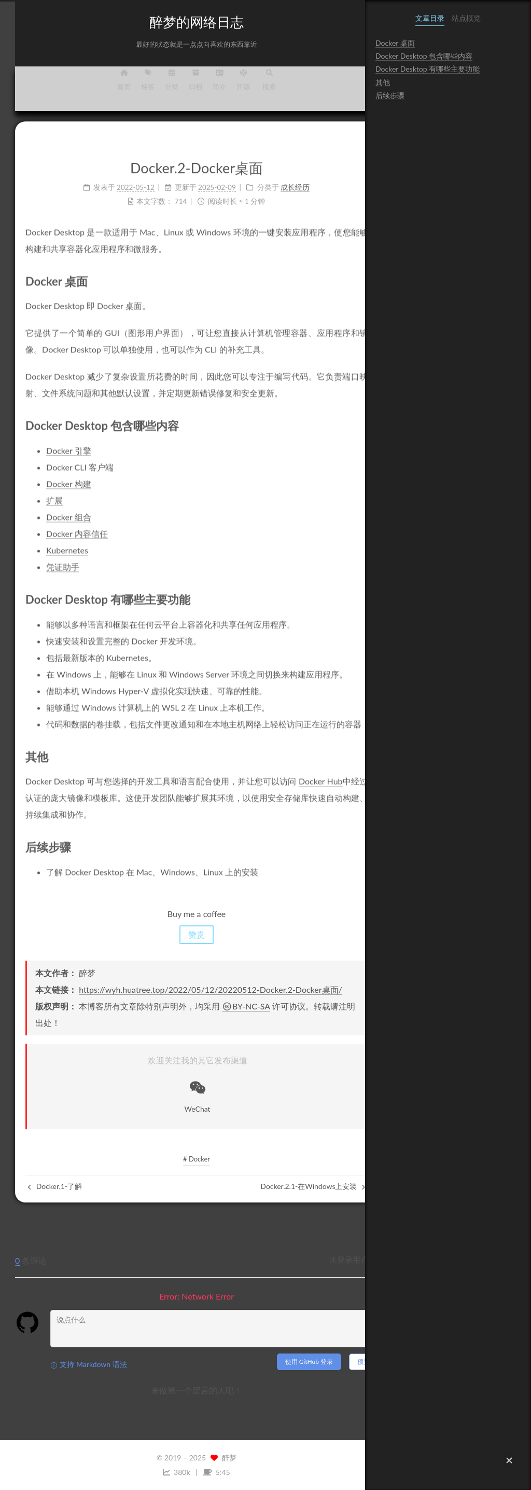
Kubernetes (53, 541)
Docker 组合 (54, 508)
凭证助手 (48, 558)
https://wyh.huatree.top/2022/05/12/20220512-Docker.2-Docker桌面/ (196, 989)
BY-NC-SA (232, 1006)
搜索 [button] (255, 85)
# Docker (182, 1159)
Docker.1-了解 (41, 1186)
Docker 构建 (54, 475)
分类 (157, 85)
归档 (181, 85)
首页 (110, 85)
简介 (205, 85)
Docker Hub (307, 772)
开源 (229, 85)
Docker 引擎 (54, 442)
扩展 (40, 492)
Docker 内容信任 (62, 525)
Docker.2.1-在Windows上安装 (298, 1186)
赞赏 (182, 934)
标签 (134, 85)
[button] (509, 1460)
